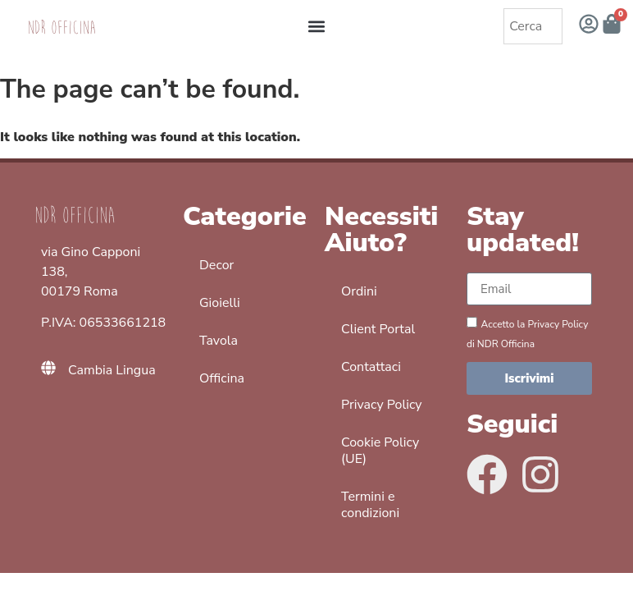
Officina (221, 378)
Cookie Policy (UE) (380, 450)
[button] (316, 26)
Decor (216, 265)
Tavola (218, 341)
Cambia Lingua (112, 370)
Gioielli (219, 303)
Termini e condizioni (370, 505)
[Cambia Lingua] (48, 370)
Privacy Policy (381, 405)
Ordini (359, 291)
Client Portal (378, 329)
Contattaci (371, 367)
